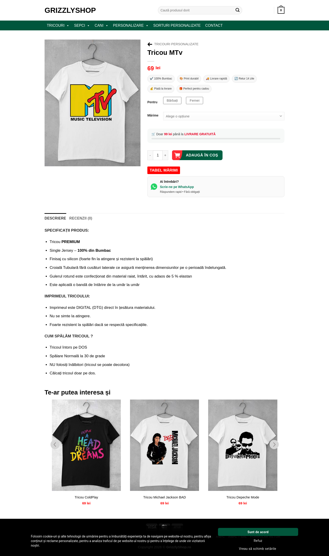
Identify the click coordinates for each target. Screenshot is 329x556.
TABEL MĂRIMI (164, 172)
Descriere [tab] (54, 220)
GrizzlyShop (70, 10)
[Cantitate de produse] (158, 157)
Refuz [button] (258, 541)
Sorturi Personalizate (177, 25)
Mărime (153, 117)
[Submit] (237, 10)
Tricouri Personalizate (176, 44)
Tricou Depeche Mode (243, 499)
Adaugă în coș (202, 157)
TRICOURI (58, 25)
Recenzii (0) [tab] (76, 220)
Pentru (152, 104)
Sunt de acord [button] (257, 532)
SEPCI (82, 25)
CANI (101, 25)
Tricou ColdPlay (86, 499)
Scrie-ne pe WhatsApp (177, 189)
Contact (214, 25)
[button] (281, 10)
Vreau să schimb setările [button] (257, 549)
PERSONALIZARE (131, 25)
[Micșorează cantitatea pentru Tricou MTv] (150, 157)
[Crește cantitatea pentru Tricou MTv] (165, 157)
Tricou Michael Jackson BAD (164, 499)
